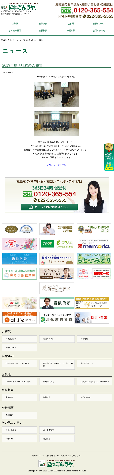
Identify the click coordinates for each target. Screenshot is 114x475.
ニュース (18, 40)
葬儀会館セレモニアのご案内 (17, 363)
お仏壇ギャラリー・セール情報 (18, 382)
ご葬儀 (15, 23)
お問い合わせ (99, 30)
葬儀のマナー (11, 348)
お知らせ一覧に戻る (56, 165)
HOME (2, 40)
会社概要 (43, 30)
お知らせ (10, 40)
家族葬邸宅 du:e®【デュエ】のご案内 (58, 364)
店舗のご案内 (48, 382)
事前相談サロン (87, 363)
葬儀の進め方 (11, 339)
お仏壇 (71, 23)
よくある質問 (15, 30)
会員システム (99, 23)
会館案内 (43, 23)
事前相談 (71, 30)
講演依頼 (46, 439)
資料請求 (46, 397)
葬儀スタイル (48, 339)
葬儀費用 (84, 339)
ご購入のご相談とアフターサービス (95, 382)
